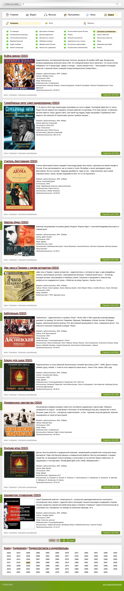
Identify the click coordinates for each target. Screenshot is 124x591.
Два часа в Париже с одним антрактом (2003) (31, 267)
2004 (28, 559)
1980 (57, 569)
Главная (14, 15)
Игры (93, 15)
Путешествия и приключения (77, 47)
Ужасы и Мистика (103, 34)
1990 (47, 559)
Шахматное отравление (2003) (22, 495)
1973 (67, 569)
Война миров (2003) (16, 55)
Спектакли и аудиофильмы (106, 31)
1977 (67, 556)
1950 (105, 553)
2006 (28, 553)
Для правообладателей (112, 585)
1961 (86, 562)
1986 (47, 572)
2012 (18, 556)
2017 (9, 562)
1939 (115, 562)
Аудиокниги (14, 23)
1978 (67, 553)
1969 (76, 559)
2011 (18, 559)
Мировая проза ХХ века (47, 44)
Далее (72, 540)
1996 (38, 562)
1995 (38, 566)
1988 (47, 566)
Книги (111, 15)
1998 (38, 556)
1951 (96, 572)
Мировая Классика (16, 41)
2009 (18, 566)
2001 (28, 569)
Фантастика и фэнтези (104, 38)
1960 (86, 566)
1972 (67, 572)
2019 (9, 556)
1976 (67, 559)
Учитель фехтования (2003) (20, 161)
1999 (38, 553)
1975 (67, 562)
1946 (105, 566)
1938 (115, 566)
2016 (9, 566)
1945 (105, 569)
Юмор (99, 41)
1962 (86, 559)
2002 (28, 566)
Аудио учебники (15, 44)
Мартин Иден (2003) (16, 222)
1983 (57, 559)
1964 (86, 553)
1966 (76, 569)
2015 (9, 569)
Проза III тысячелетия (75, 38)
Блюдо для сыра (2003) (18, 360)
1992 (47, 553)
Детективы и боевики (46, 31)
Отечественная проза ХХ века (78, 31)
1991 (47, 556)
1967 (76, 566)
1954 (96, 562)
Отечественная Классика (18, 38)
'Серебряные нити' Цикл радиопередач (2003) (32, 102)
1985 (57, 553)
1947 (105, 562)
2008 (18, 569)
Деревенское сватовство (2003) (23, 402)
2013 (18, 553)
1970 (76, 556)
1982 (57, 562)
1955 (96, 559)
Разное (99, 47)
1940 (115, 559)
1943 (115, 553)
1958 (86, 572)
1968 (76, 562)
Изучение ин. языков (46, 38)
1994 (38, 569)
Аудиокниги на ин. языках (76, 41)
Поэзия (70, 34)
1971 (76, 553)
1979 (57, 572)
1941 (115, 556)
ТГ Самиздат (14, 31)
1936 (115, 569)
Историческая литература (19, 34)
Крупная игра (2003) (16, 448)
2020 (9, 553)
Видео (33, 15)
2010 (18, 562)
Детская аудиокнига (46, 34)
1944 (105, 572)
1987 (47, 569)
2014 (9, 572)
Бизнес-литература (16, 47)
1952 (96, 569)
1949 (105, 556)
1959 (86, 569)
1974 (67, 566)
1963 (86, 556)
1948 (105, 559)
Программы (74, 15)
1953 (96, 566)
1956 (96, 556)
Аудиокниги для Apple (104, 44)
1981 (57, 566)
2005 (28, 556)
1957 (96, 553)
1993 (38, 572)
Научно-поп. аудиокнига (47, 47)
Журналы (91, 23)
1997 (38, 559)
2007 (18, 572)
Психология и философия (76, 44)
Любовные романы (46, 41)
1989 (47, 562)
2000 (28, 572)
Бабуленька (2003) (15, 313)
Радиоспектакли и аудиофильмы (48, 548)
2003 (28, 562)
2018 (9, 559)
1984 (57, 556)
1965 (76, 572)
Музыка (52, 15)
